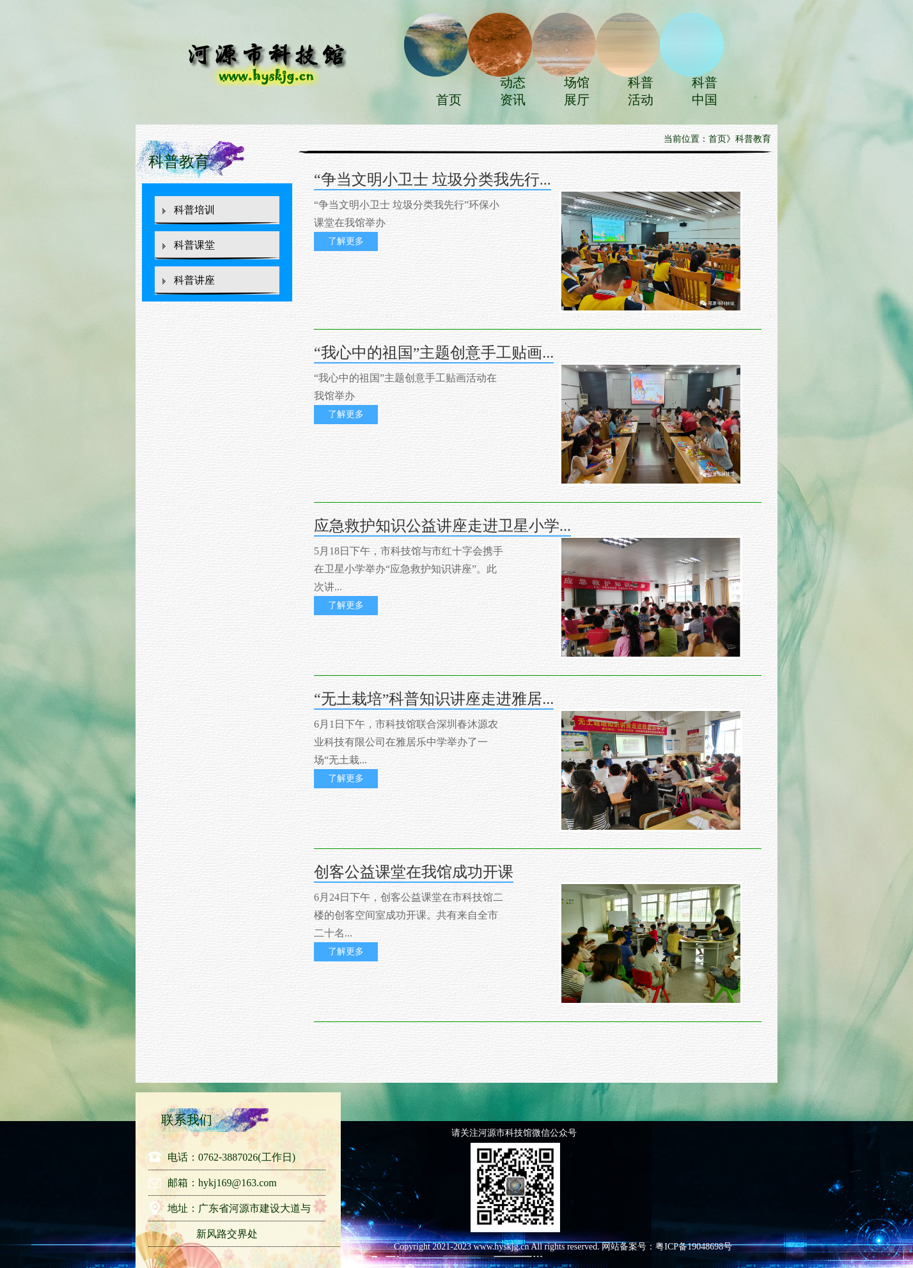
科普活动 (640, 91)
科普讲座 (194, 280)
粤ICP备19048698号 (693, 1246)
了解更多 (346, 241)
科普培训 (194, 209)
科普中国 (704, 91)
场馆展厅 (576, 91)
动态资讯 (513, 91)
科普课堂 (194, 245)
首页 (449, 100)
